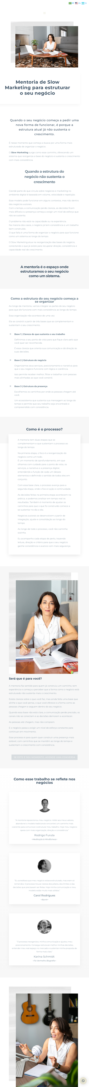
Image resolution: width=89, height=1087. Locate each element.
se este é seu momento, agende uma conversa (44, 757)
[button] (83, 1080)
